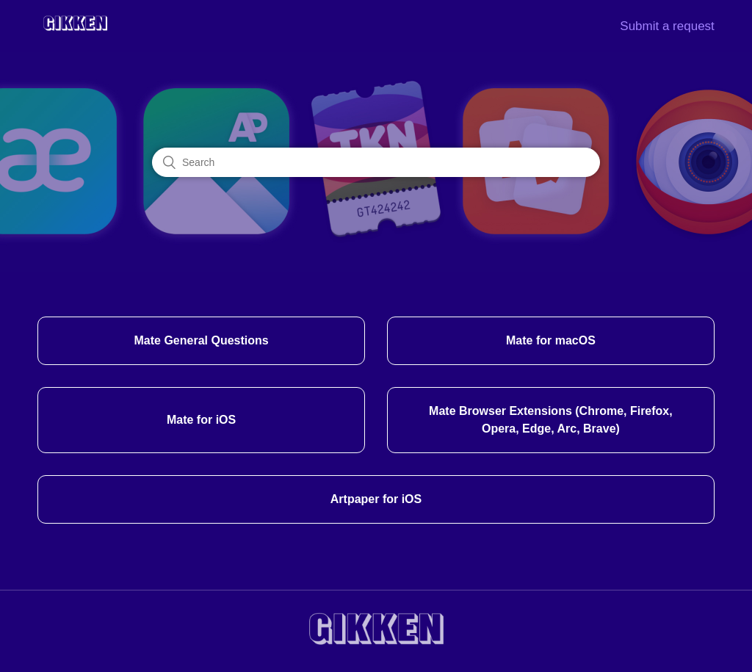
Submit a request (667, 26)
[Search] (376, 162)
